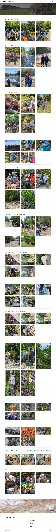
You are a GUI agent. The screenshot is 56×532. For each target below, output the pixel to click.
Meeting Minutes (35, 1)
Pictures (31, 518)
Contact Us (49, 1)
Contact (31, 526)
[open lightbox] (12, 31)
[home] (8, 1)
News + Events (29, 1)
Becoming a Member (33, 520)
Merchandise (40, 1)
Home (19, 1)
